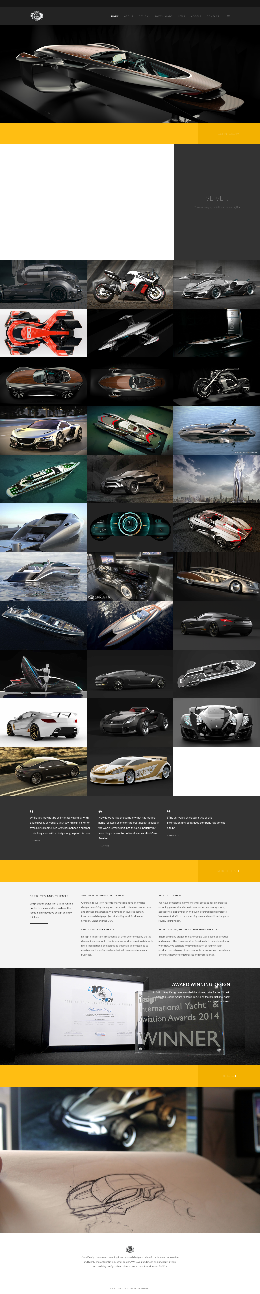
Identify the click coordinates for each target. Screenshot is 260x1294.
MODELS (196, 16)
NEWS (181, 16)
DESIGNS (144, 16)
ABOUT (128, 16)
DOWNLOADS (164, 16)
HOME (115, 16)
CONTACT (213, 16)
